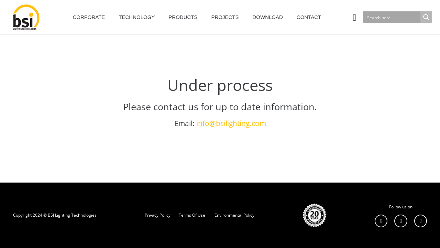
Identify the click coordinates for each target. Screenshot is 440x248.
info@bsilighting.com (231, 123)
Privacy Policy (157, 215)
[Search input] (392, 17)
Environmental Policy (234, 215)
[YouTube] (420, 221)
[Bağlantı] (24, 17)
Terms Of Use (192, 215)
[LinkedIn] (381, 221)
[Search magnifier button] (426, 17)
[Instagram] (400, 221)
